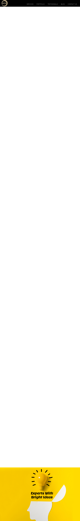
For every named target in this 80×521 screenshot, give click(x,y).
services (30, 4)
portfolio (41, 4)
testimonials (53, 4)
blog (63, 4)
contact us (72, 4)
